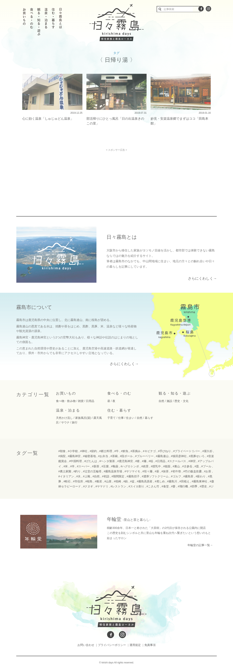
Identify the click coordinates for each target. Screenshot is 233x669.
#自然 (96, 476)
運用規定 (135, 645)
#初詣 (105, 476)
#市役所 (78, 481)
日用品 (90, 401)
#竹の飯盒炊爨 (192, 471)
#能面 (166, 466)
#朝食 (62, 451)
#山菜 (108, 481)
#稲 (151, 461)
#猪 (137, 461)
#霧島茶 (188, 476)
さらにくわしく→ (202, 278)
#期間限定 (117, 476)
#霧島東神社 (199, 481)
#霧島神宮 (74, 456)
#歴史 (203, 486)
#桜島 (89, 481)
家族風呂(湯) (83, 417)
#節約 (93, 451)
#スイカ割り (136, 486)
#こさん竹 (153, 486)
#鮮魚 (124, 451)
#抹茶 (165, 471)
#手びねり (164, 451)
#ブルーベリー (144, 456)
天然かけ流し (64, 417)
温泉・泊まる (68, 410)
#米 (66, 466)
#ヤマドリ (101, 486)
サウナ (65, 422)
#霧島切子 (133, 476)
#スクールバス (177, 461)
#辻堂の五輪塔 (92, 471)
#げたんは (90, 461)
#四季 (193, 486)
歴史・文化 (181, 401)
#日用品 (160, 461)
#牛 (116, 451)
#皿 (197, 466)
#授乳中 (156, 466)
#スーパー (83, 466)
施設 (169, 401)
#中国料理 (75, 461)
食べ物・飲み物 (66, 401)
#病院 (62, 456)
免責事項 (150, 645)
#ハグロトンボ (130, 466)
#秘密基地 (89, 456)
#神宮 (192, 461)
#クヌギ (88, 486)
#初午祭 (176, 471)
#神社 (83, 451)
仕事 (121, 417)
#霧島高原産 (144, 481)
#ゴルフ (176, 476)
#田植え (184, 481)
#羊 (72, 466)
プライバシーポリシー (112, 645)
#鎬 (125, 481)
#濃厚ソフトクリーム (155, 476)
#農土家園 (64, 471)
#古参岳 (187, 466)
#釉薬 (114, 466)
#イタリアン (66, 476)
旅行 (74, 422)
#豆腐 (105, 466)
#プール (206, 466)
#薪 (157, 471)
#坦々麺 (147, 471)
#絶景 (145, 466)
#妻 (173, 486)
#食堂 (165, 486)
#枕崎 (117, 481)
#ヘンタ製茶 (107, 461)
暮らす (149, 417)
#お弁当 (103, 456)
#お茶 (207, 471)
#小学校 (73, 451)
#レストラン (118, 486)
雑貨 (81, 401)
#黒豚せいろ (197, 456)
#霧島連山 (162, 456)
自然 (161, 401)
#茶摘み (136, 451)
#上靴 (86, 476)
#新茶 (95, 466)
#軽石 (67, 481)
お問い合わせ (85, 645)
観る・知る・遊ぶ (175, 393)
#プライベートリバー (186, 451)
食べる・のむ (119, 393)
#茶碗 (114, 456)
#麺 (144, 461)
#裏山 (176, 466)
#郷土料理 (105, 451)
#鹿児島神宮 (125, 461)
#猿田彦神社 (179, 456)
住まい (130, 417)
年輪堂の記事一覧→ (200, 545)
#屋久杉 (207, 451)
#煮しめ (160, 481)
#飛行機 (183, 486)
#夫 (78, 476)
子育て (111, 417)
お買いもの (66, 393)
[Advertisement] (82, 179)
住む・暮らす (119, 410)
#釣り (77, 471)
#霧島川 (172, 481)
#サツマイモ (132, 471)
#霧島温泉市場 (113, 471)
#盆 (132, 481)
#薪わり (201, 476)
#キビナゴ (149, 451)
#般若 (98, 481)
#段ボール (126, 456)
